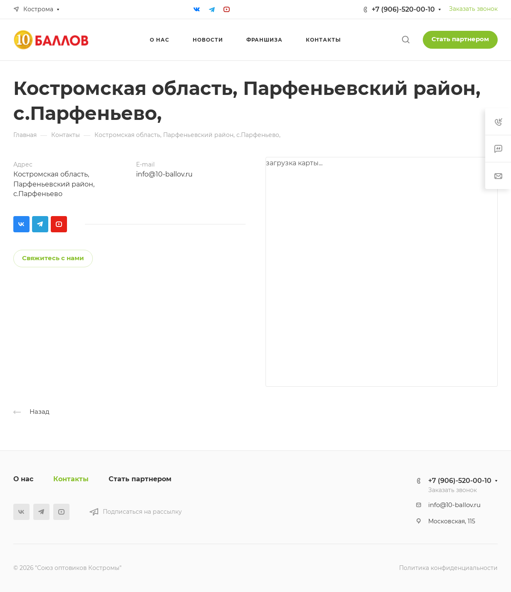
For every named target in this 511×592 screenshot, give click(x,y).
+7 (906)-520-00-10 (403, 9)
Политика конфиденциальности (448, 568)
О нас (23, 479)
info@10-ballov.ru (164, 174)
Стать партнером (460, 39)
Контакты (71, 479)
